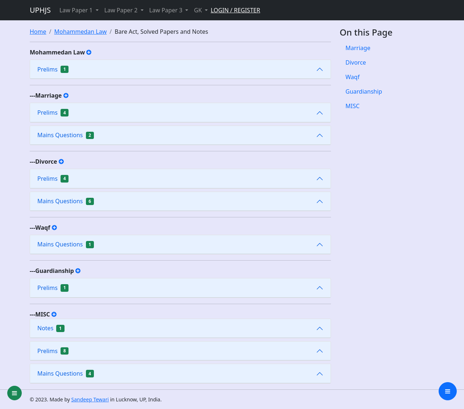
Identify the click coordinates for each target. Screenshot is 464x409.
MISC (352, 106)
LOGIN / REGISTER (235, 10)
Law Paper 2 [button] (121, 10)
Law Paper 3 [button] (166, 10)
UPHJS (40, 10)
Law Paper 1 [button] (76, 10)
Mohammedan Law (80, 32)
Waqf (352, 77)
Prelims (53, 69)
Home (38, 32)
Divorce (355, 62)
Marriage (357, 48)
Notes (51, 328)
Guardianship (363, 91)
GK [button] (198, 10)
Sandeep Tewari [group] (90, 399)
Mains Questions (65, 135)
